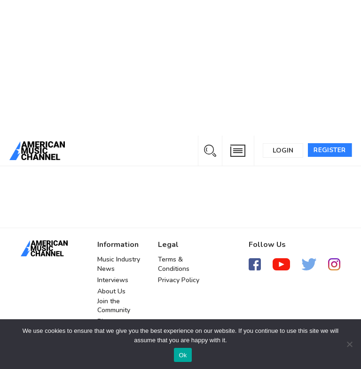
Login (283, 150)
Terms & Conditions (173, 264)
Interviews (112, 280)
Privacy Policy (178, 280)
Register (330, 150)
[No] (349, 344)
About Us (111, 291)
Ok (183, 355)
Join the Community (113, 306)
